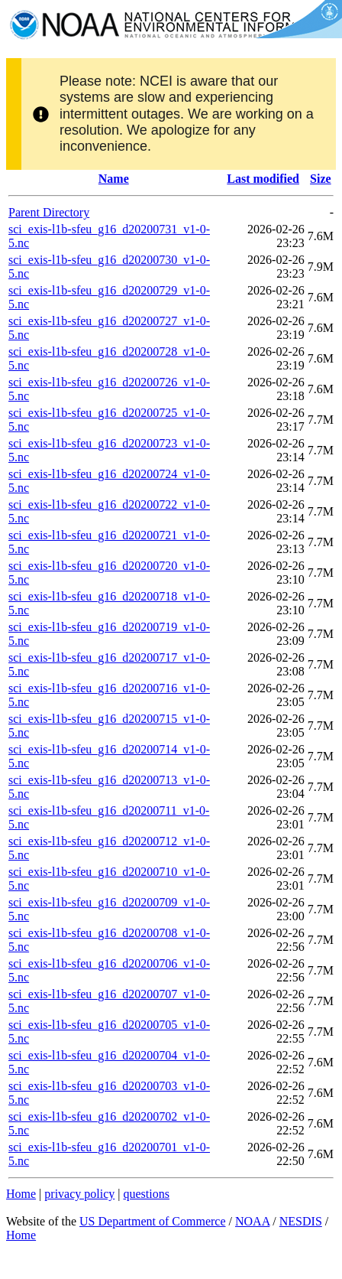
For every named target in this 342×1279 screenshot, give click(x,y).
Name (113, 178)
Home (21, 1193)
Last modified (263, 178)
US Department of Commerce (152, 1221)
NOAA (252, 1221)
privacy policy (79, 1193)
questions (146, 1193)
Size (320, 178)
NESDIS (300, 1221)
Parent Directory (48, 212)
